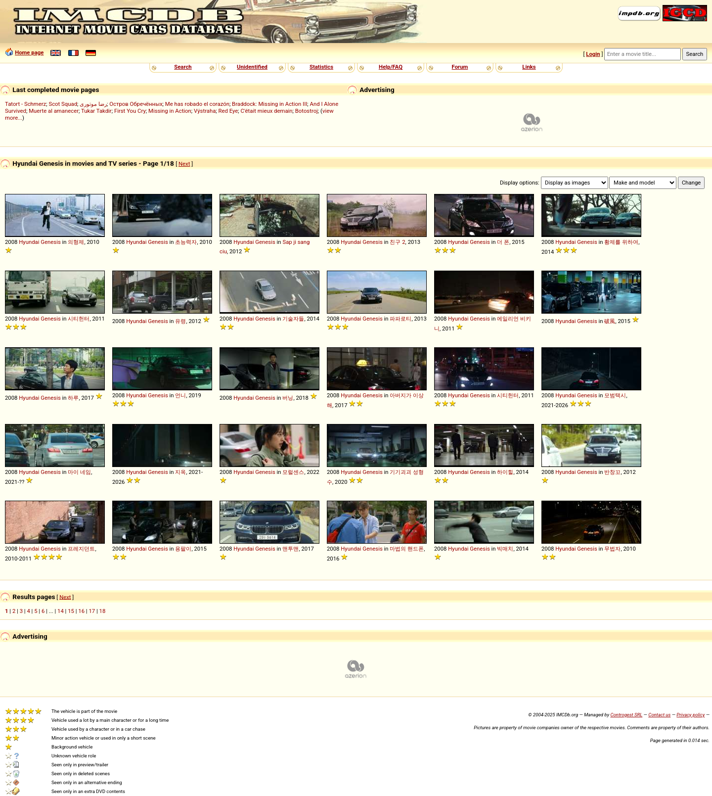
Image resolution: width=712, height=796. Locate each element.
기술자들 (293, 318)
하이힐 (505, 471)
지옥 (180, 471)
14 (60, 611)
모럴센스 (293, 471)
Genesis (50, 241)
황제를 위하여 (621, 241)
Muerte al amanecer (54, 110)
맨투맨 (290, 548)
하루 (73, 397)
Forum (460, 66)
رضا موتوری (93, 103)
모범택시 (615, 395)
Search (182, 66)
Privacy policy (690, 714)
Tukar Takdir (96, 110)
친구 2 (397, 241)
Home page (29, 52)
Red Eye (228, 110)
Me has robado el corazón (197, 103)
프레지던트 (81, 548)
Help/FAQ (390, 66)
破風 (609, 321)
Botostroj (306, 110)
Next (184, 163)
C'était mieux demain (267, 110)
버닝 (287, 397)
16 (81, 611)
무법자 (612, 548)
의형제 (76, 241)
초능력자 (186, 241)
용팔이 (183, 548)
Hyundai (29, 241)
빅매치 (505, 548)
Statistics (321, 66)
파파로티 (400, 318)
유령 (180, 321)
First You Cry (130, 110)
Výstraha (205, 110)
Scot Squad (62, 103)
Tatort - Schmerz (25, 103)
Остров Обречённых (135, 103)
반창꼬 (612, 471)
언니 (180, 395)
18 (102, 611)
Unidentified (252, 66)
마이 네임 (79, 471)
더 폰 (503, 241)
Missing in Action (169, 110)
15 (71, 611)
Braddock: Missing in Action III (269, 103)
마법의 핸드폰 (407, 548)
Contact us (659, 714)
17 (92, 611)
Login (593, 53)
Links (528, 66)
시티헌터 (78, 318)
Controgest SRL (626, 714)
